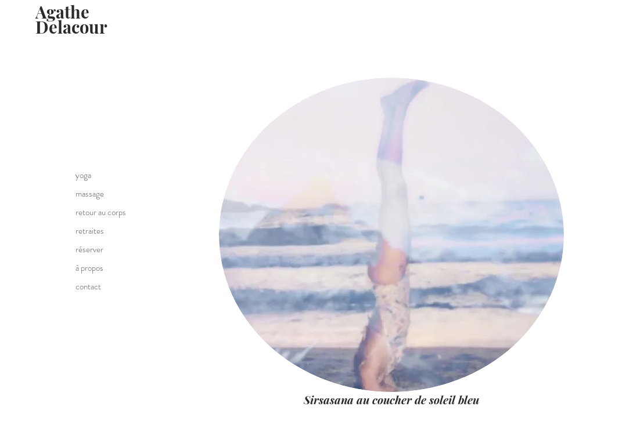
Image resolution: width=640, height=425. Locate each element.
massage (89, 193)
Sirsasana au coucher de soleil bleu (391, 399)
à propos (89, 267)
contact (88, 286)
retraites (89, 230)
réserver (89, 249)
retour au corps (100, 212)
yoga (83, 175)
